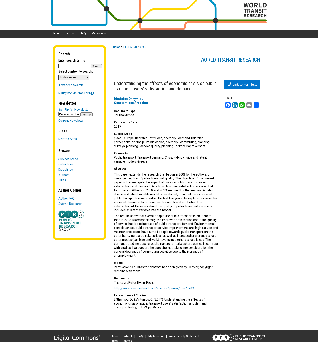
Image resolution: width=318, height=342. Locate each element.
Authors (64, 175)
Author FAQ (66, 198)
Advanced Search (70, 85)
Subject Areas (68, 159)
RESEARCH (130, 47)
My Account (156, 336)
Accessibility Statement (184, 336)
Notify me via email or (76, 93)
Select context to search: (75, 71)
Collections (66, 164)
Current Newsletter (71, 120)
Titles (62, 180)
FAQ (140, 336)
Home (116, 47)
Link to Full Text (242, 84)
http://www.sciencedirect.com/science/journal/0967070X (154, 288)
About (128, 336)
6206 (143, 47)
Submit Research (70, 204)
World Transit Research (230, 60)
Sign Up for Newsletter (74, 109)
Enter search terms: (72, 60)
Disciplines (65, 169)
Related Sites (67, 139)
